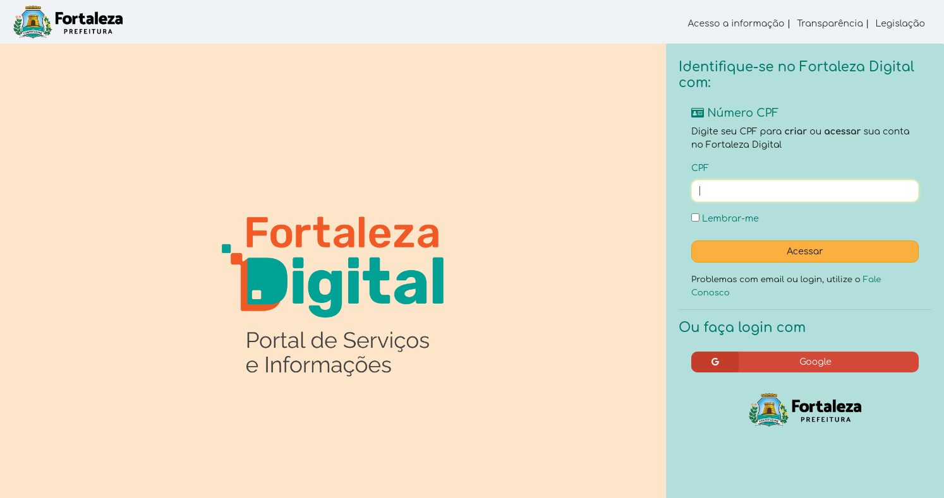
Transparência (830, 23)
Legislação (900, 23)
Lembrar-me (725, 218)
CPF (700, 168)
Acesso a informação (736, 23)
